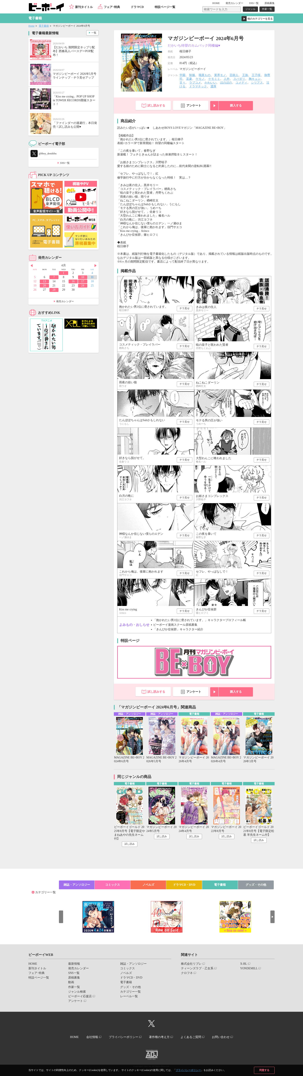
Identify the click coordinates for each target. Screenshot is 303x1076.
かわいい (210, 82)
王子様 (256, 75)
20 (44, 285)
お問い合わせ (221, 1037)
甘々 (182, 82)
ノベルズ (148, 884)
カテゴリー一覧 (45, 892)
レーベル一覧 (129, 996)
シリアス (257, 82)
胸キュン (254, 78)
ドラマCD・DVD (184, 884)
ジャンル (250, 9)
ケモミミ (214, 78)
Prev (31, 266)
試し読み (130, 843)
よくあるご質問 (191, 1037)
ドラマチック (198, 86)
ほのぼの (226, 82)
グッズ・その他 (256, 884)
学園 (182, 75)
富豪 (189, 78)
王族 (245, 75)
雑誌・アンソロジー (77, 884)
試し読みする (156, 105)
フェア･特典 (112, 7)
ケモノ (200, 78)
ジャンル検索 (77, 991)
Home (31, 25)
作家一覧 (267, 9)
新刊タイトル (84, 7)
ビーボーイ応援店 (80, 996)
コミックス (112, 884)
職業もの (204, 75)
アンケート (193, 105)
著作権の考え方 (159, 1037)
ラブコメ (195, 82)
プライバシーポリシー (188, 1070)
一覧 (93, 32)
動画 (71, 982)
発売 (234, 3)
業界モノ (220, 75)
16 (73, 281)
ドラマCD (137, 7)
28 (54, 289)
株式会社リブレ (191, 963)
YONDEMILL (249, 968)
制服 (192, 75)
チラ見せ (184, 308)
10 (82, 277)
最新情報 (74, 963)
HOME (216, 3)
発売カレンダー (65, 301)
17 (82, 281)
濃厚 (213, 86)
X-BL (243, 963)
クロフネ (187, 973)
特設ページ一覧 (165, 7)
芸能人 (234, 75)
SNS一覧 (254, 3)
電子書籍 (44, 25)
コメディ (241, 82)
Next (95, 266)
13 (44, 281)
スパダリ (239, 78)
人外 (227, 78)
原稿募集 (269, 3)
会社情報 (92, 1037)
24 (82, 285)
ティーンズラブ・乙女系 (197, 968)
